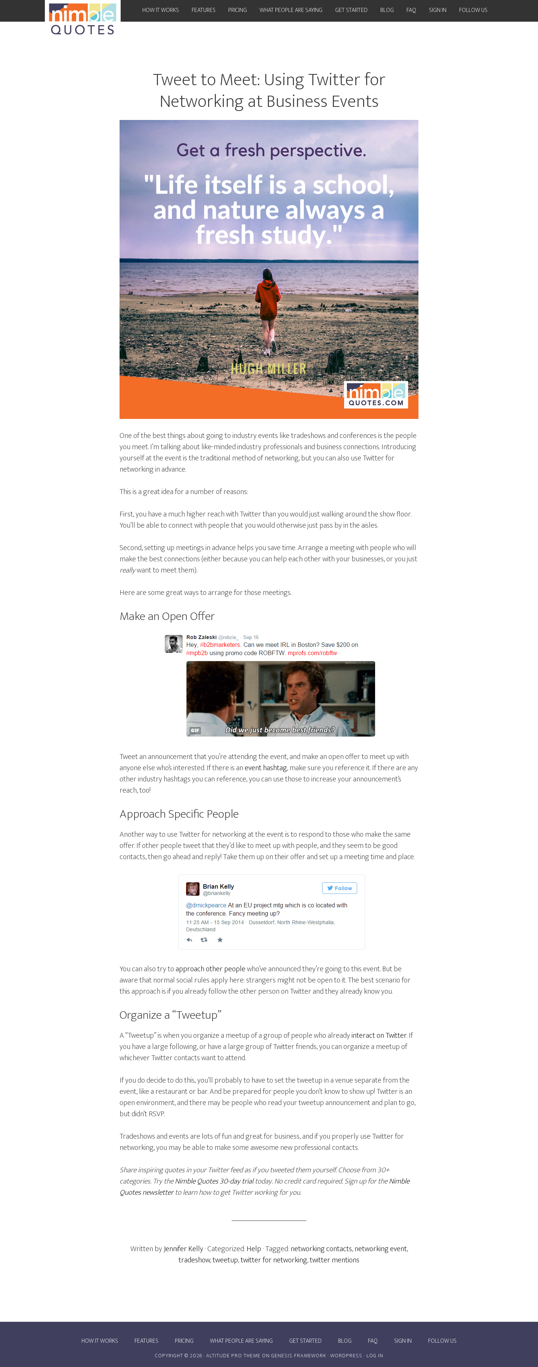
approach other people (210, 969)
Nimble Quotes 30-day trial (214, 1181)
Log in (375, 1355)
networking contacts (321, 1249)
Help (254, 1249)
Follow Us (442, 1341)
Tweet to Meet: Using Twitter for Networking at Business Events (269, 91)
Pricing (184, 1341)
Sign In (403, 1341)
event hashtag (266, 768)
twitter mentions (334, 1260)
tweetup (225, 1260)
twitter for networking (274, 1260)
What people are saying (241, 1341)
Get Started (305, 1341)
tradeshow (194, 1260)
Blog (345, 1341)
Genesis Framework (298, 1355)
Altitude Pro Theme (233, 1355)
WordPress (346, 1355)
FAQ (373, 1341)
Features (146, 1341)
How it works (99, 1341)
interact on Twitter (379, 1035)
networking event (381, 1249)
